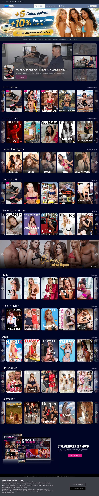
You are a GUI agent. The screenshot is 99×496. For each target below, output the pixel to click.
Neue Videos (10, 87)
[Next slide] (96, 22)
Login (93, 6)
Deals (75, 39)
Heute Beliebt (10, 118)
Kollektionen (62, 39)
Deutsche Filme (33, 39)
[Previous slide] (2, 22)
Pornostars (55, 39)
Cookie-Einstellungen (77, 484)
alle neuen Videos (92, 87)
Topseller (40, 39)
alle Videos (94, 180)
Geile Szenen (47, 39)
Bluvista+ (62, 6)
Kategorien (70, 39)
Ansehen (21, 77)
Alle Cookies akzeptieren (77, 488)
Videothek (39, 6)
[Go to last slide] (2, 101)
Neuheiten (25, 39)
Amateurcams (51, 6)
